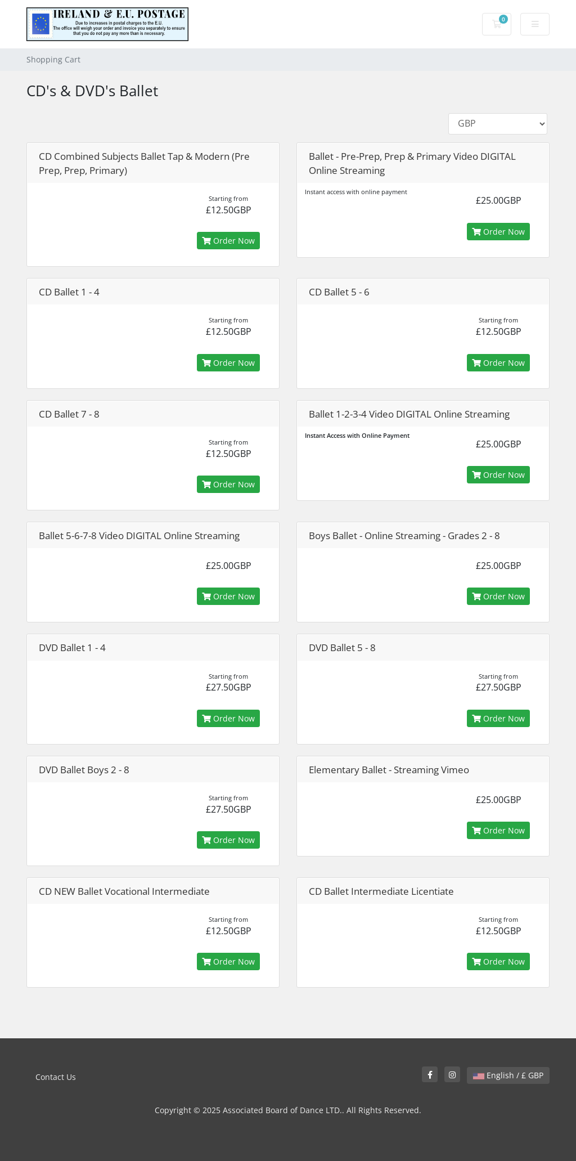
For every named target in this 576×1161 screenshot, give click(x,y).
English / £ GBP (508, 1075)
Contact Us (55, 1077)
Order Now (228, 240)
